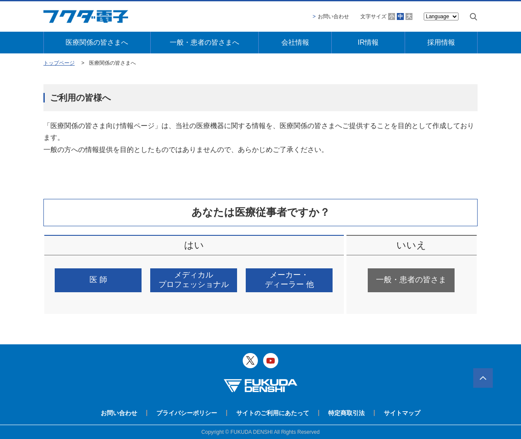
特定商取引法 (346, 413)
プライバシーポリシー (186, 413)
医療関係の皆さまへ (97, 42)
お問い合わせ (333, 16)
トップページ (59, 63)
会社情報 (295, 42)
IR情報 (368, 42)
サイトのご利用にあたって (272, 413)
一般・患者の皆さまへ (204, 42)
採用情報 (441, 42)
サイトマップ (402, 413)
